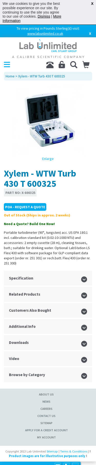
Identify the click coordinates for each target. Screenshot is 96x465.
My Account (46, 437)
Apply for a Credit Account (46, 430)
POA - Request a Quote (25, 207)
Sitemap (46, 423)
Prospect (54, 463)
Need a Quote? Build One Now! (29, 224)
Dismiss (44, 16)
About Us (46, 394)
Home (10, 76)
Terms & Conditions (73, 451)
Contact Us (46, 416)
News (46, 401)
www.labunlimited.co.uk (45, 33)
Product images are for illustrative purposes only (47, 456)
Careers (46, 409)
